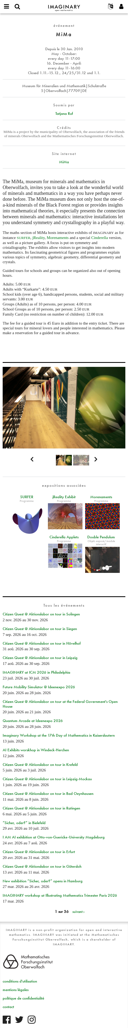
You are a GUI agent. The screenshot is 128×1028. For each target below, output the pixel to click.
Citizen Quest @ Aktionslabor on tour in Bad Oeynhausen (48, 793)
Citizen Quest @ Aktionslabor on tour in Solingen (41, 614)
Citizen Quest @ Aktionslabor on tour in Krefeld (40, 764)
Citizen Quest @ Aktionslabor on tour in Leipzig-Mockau (47, 779)
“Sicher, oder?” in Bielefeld (24, 822)
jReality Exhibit (64, 496)
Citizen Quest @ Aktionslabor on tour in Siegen (40, 628)
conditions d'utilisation (20, 981)
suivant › (78, 911)
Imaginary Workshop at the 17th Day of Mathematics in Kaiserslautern (59, 735)
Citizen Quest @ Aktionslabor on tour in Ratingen (41, 808)
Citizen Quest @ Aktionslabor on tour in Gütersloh (42, 866)
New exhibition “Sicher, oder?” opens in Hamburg (42, 881)
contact (8, 1006)
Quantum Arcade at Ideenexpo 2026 (33, 720)
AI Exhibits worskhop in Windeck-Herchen (36, 750)
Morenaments (57, 238)
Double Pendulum (101, 537)
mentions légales (15, 989)
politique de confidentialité (23, 998)
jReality (38, 238)
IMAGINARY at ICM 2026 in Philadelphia (36, 672)
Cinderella (100, 238)
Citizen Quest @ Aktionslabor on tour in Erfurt (39, 851)
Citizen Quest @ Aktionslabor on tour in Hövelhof (42, 643)
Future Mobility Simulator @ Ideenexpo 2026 (39, 687)
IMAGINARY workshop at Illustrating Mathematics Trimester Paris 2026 (60, 895)
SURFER (26, 496)
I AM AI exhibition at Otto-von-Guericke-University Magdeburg (54, 837)
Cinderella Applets (64, 537)
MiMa (64, 162)
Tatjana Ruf (64, 113)
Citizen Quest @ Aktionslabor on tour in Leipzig (40, 657)
